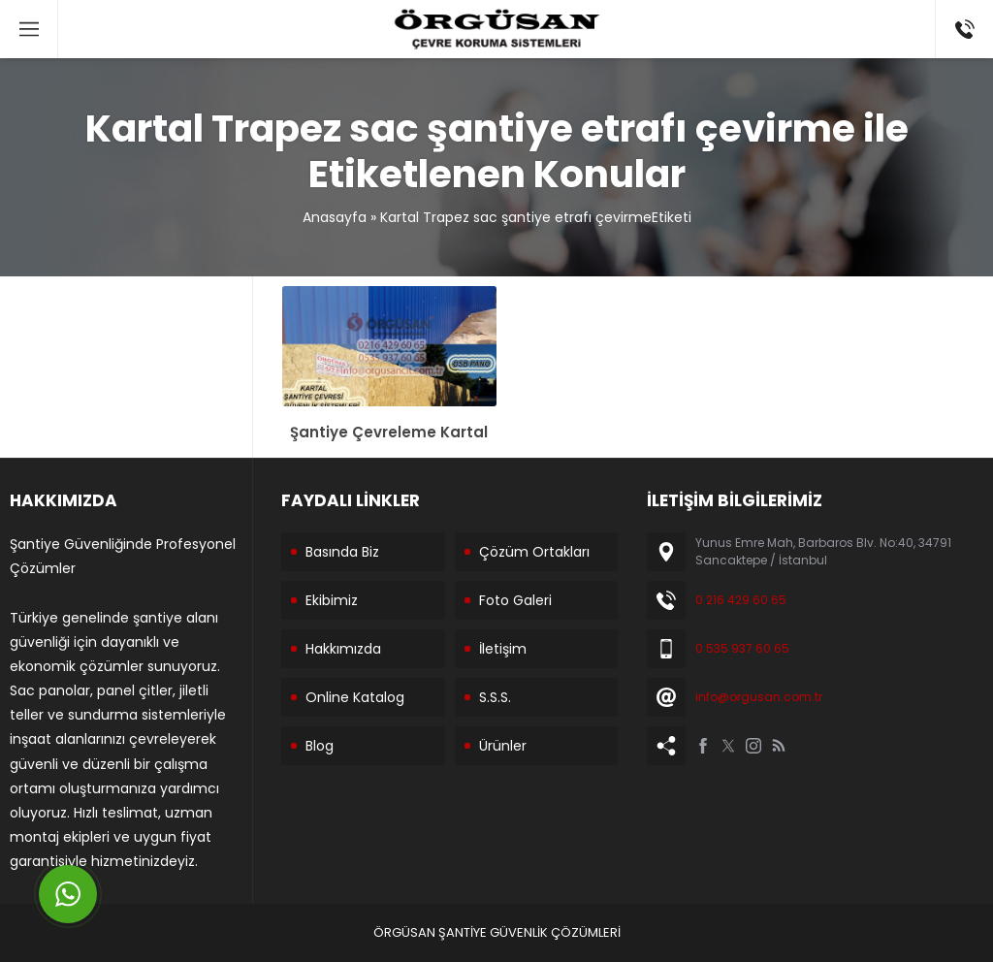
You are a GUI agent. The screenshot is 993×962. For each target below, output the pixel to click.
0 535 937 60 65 (742, 648)
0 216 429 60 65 (740, 600)
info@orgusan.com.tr (758, 697)
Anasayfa (335, 217)
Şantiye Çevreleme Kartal (389, 432)
